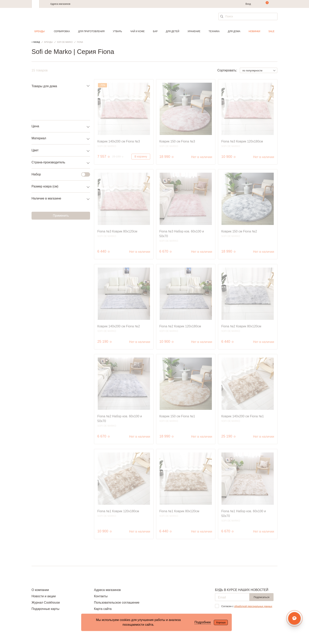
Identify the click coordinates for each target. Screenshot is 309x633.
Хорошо (221, 622)
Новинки (254, 31)
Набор (58, 174)
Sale (271, 31)
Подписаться (261, 597)
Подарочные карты (45, 609)
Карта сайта (103, 609)
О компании (40, 590)
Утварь (117, 31)
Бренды (39, 31)
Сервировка (62, 31)
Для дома (234, 31)
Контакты (101, 596)
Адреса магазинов (60, 4)
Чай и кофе (137, 31)
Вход (248, 4)
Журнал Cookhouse (46, 602)
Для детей (172, 31)
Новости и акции (44, 596)
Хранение (193, 31)
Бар (155, 31)
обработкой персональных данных (253, 606)
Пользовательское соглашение (116, 602)
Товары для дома (44, 86)
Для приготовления (91, 31)
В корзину (141, 156)
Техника (214, 31)
